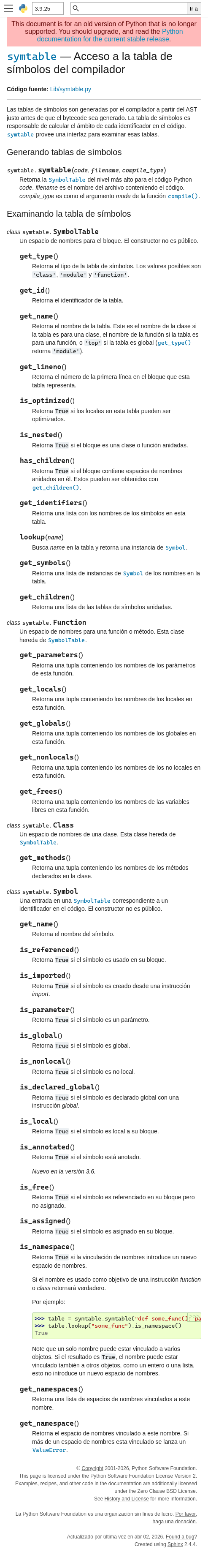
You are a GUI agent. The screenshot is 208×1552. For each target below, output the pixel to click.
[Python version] (47, 8)
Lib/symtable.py (70, 89)
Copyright (92, 1468)
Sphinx (175, 1544)
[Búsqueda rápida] (133, 8)
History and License (127, 1499)
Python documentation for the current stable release (110, 35)
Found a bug (180, 1537)
